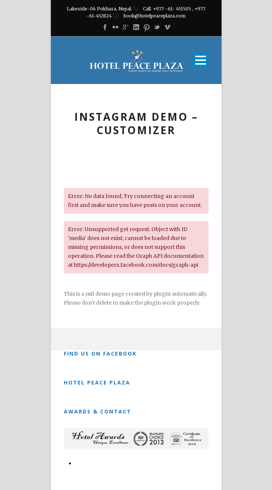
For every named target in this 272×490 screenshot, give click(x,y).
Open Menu (201, 60)
